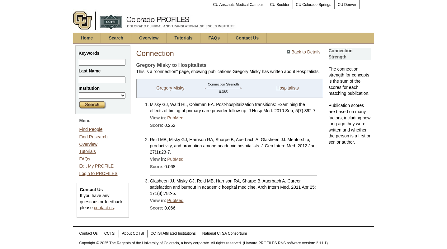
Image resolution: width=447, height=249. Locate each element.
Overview (148, 37)
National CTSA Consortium (224, 233)
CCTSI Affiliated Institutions (173, 233)
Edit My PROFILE (96, 166)
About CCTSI (133, 233)
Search (116, 37)
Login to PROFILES (98, 173)
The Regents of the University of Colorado (144, 243)
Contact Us (247, 37)
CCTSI (109, 233)
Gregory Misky (170, 87)
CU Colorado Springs (313, 4)
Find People (91, 129)
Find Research (93, 136)
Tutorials (183, 37)
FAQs (214, 37)
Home (87, 37)
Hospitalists (287, 87)
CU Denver (347, 4)
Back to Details (305, 51)
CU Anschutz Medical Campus (238, 4)
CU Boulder (279, 4)
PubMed (175, 117)
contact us (104, 207)
